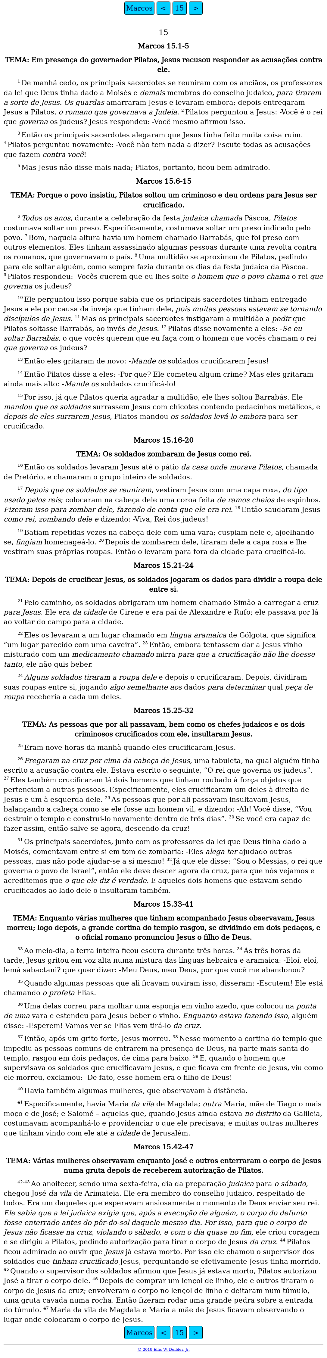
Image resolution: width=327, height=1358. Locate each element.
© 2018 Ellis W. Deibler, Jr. (164, 1349)
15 (179, 8)
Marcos (139, 8)
